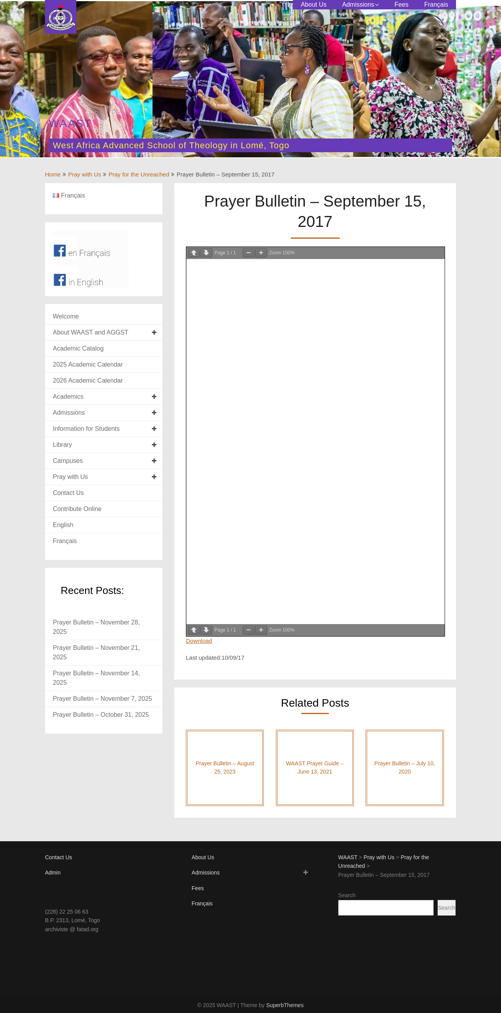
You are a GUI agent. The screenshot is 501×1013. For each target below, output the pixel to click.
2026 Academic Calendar (88, 380)
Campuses (68, 460)
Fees (402, 4)
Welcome (66, 316)
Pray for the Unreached (138, 174)
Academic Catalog (78, 348)
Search (346, 895)
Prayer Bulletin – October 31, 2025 (101, 714)
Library (62, 444)
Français (436, 4)
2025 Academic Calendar (88, 364)
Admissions (358, 4)
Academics (68, 396)
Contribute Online (77, 509)
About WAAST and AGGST (90, 332)
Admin (53, 872)
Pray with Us (84, 174)
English (63, 525)
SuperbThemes (285, 1005)
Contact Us (68, 492)
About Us (313, 4)
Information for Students (86, 428)
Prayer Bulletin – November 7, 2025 (102, 698)
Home (53, 174)
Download (199, 640)
